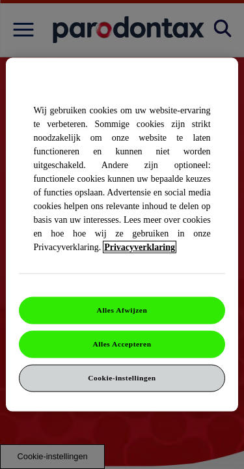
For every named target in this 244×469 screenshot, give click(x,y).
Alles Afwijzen (122, 310)
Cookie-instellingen (122, 377)
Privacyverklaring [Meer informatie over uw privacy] (139, 247)
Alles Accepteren (121, 344)
